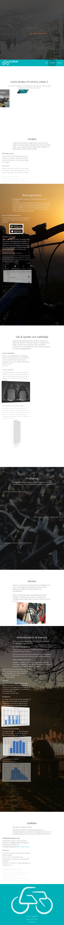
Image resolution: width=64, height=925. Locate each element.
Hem (47, 63)
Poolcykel (52, 63)
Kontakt (59, 63)
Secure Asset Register (23, 848)
